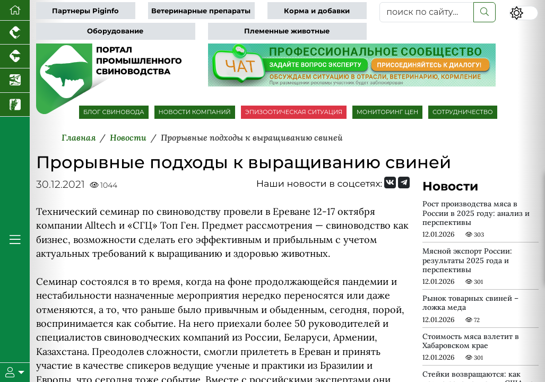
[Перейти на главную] (15, 10)
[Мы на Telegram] (404, 182)
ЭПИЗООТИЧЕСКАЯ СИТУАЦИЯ (293, 112)
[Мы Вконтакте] (390, 182)
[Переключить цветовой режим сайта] (523, 13)
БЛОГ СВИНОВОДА (113, 112)
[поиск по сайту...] (426, 12)
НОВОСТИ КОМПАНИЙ (195, 112)
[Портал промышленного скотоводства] (15, 56)
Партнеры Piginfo (85, 11)
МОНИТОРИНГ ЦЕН (387, 112)
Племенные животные (287, 31)
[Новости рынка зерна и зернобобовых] (15, 105)
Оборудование (115, 31)
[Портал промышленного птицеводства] (15, 33)
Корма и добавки (317, 11)
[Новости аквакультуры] (15, 80)
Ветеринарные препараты (200, 11)
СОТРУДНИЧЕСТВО (462, 112)
